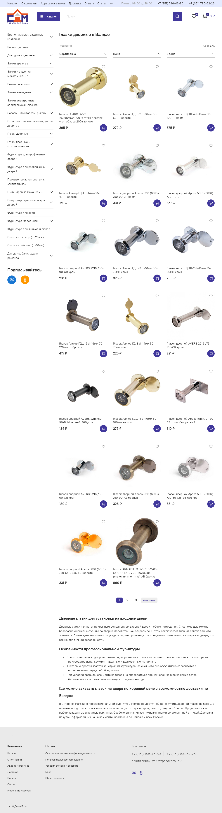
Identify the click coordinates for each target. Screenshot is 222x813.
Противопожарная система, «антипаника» (26, 182)
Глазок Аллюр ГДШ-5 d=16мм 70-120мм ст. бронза (81, 345)
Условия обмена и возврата (61, 765)
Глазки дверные (18, 47)
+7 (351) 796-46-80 (170, 3)
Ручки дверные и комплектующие (18, 144)
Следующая (149, 600)
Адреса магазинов (53, 3)
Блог (48, 772)
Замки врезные (17, 63)
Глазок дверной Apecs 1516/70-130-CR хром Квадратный (190, 420)
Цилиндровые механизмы (25, 192)
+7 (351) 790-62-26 (202, 3)
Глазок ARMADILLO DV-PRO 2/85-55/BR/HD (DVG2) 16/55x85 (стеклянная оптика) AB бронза (135, 572)
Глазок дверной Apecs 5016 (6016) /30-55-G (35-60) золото (82, 571)
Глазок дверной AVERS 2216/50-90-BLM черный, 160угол (81, 420)
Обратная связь (54, 778)
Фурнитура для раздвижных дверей (26, 169)
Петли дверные (17, 133)
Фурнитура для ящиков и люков (28, 229)
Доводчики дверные (21, 55)
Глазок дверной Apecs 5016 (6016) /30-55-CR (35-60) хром (190, 495)
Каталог (12, 3)
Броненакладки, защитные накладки (25, 37)
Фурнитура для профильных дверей (26, 156)
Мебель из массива (19, 790)
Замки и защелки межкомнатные (19, 74)
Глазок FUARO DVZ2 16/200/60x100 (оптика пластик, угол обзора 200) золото (81, 117)
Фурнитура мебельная (22, 221)
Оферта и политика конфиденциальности (70, 753)
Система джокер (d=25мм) (25, 237)
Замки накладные (19, 92)
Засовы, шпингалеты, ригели (26, 113)
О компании (29, 3)
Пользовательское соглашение (64, 759)
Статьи (102, 3)
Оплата (89, 3)
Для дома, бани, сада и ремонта (22, 256)
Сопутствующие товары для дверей (26, 202)
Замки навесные (18, 84)
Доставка (75, 3)
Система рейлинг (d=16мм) (25, 245)
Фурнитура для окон (21, 213)
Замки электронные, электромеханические (22, 103)
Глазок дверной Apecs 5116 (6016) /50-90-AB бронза (136, 495)
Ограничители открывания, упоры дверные (30, 123)
